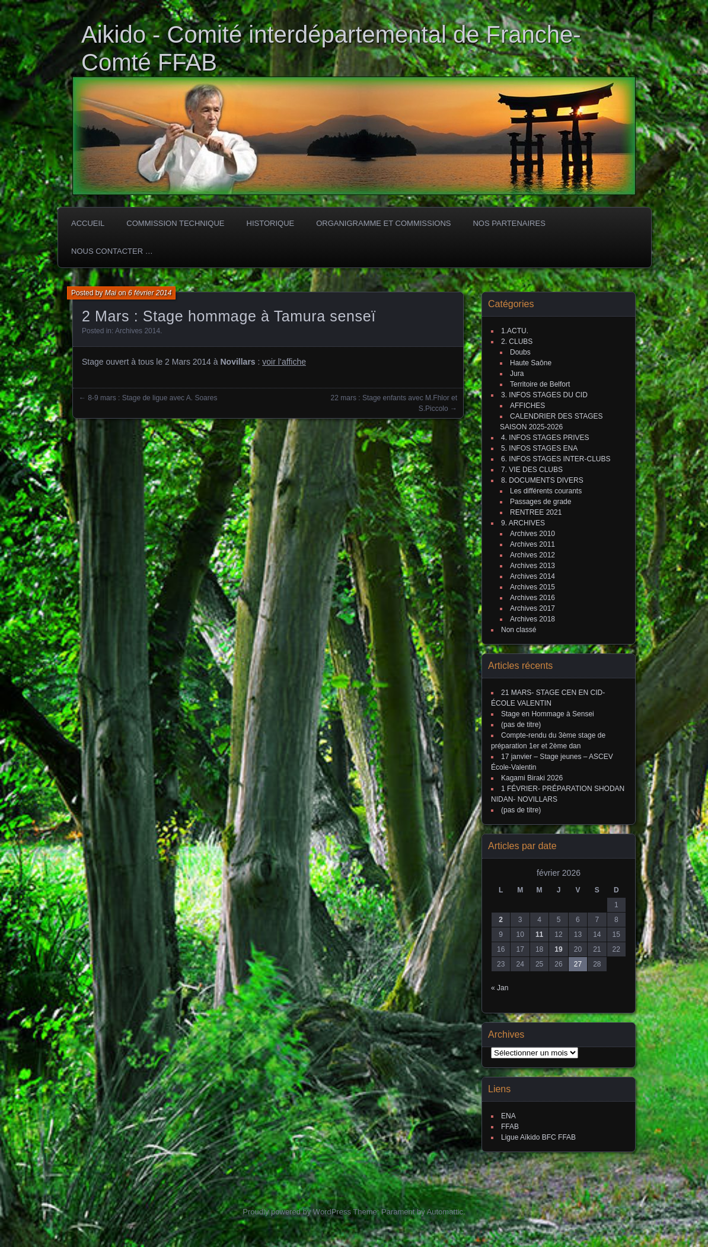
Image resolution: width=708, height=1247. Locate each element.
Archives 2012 (532, 555)
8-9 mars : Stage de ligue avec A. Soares (152, 398)
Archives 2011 (532, 544)
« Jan (499, 988)
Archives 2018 (532, 619)
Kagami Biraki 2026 (532, 778)
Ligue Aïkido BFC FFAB (538, 1137)
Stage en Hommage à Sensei (547, 714)
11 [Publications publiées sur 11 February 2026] (539, 934)
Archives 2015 (532, 587)
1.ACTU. (514, 331)
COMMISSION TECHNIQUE (175, 223)
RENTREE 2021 (536, 512)
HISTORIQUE (271, 223)
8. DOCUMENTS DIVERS (542, 480)
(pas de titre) (521, 724)
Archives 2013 (532, 566)
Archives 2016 (532, 598)
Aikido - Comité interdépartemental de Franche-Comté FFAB (331, 48)
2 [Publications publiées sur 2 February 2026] (501, 920)
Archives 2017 (532, 608)
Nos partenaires (509, 223)
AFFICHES (527, 405)
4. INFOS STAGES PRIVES (545, 437)
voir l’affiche (284, 361)
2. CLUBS (516, 341)
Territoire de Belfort (540, 384)
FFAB (510, 1126)
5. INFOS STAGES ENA (539, 448)
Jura (517, 373)
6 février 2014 (149, 293)
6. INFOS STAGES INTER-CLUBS (555, 459)
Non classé (518, 630)
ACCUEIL (87, 223)
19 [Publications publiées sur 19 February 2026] (558, 949)
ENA (508, 1116)
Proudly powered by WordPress (297, 1211)
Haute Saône (530, 363)
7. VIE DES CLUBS (532, 469)
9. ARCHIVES (523, 523)
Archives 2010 (532, 534)
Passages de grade (540, 501)
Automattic (445, 1211)
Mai (110, 293)
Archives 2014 (137, 331)
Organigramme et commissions (383, 223)
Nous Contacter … (112, 251)
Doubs (520, 352)
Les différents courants (546, 491)
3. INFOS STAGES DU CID (544, 395)
